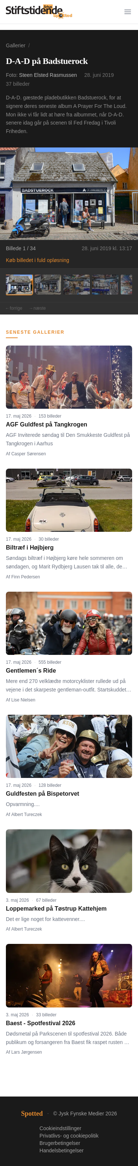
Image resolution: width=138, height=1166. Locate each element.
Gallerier (15, 45)
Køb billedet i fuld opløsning (37, 260)
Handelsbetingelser (61, 1150)
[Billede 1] (19, 285)
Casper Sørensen (28, 453)
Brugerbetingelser (59, 1143)
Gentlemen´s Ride (31, 670)
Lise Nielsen (23, 700)
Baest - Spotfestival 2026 (40, 1023)
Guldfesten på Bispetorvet (42, 794)
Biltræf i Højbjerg (30, 547)
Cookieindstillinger (60, 1128)
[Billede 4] (105, 285)
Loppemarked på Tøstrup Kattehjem (56, 908)
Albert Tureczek (26, 814)
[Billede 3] (76, 285)
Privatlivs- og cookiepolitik (68, 1136)
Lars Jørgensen (26, 1052)
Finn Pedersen (25, 576)
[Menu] (127, 11)
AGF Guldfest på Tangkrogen (46, 424)
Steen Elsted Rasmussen (48, 75)
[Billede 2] (48, 285)
